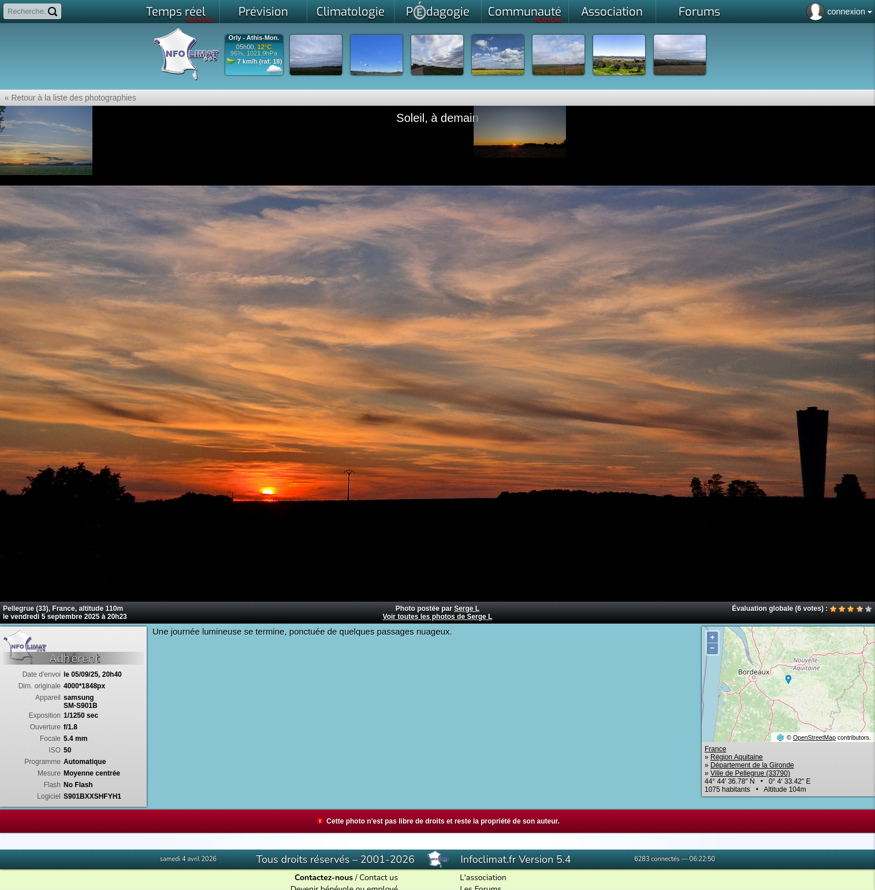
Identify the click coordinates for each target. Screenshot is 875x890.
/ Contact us (346, 877)
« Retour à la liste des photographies (68, 97)
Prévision (263, 12)
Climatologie (351, 12)
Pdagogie (438, 10)
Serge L (466, 609)
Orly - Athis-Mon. (253, 38)
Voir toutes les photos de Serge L (438, 617)
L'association (483, 877)
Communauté (525, 14)
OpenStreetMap (814, 737)
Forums (699, 12)
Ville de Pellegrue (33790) (750, 773)
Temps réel (180, 14)
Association (612, 12)
